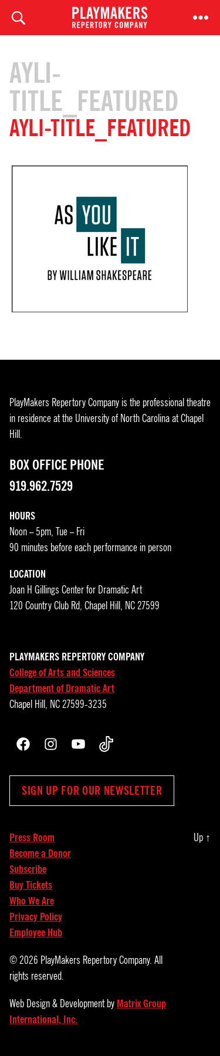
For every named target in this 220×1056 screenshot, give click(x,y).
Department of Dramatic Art (61, 688)
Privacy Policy (35, 917)
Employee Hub (35, 933)
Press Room (32, 838)
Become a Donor (40, 853)
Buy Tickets (30, 885)
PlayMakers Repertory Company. (96, 960)
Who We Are (31, 901)
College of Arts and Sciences (62, 673)
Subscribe (27, 869)
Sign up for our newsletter (92, 790)
